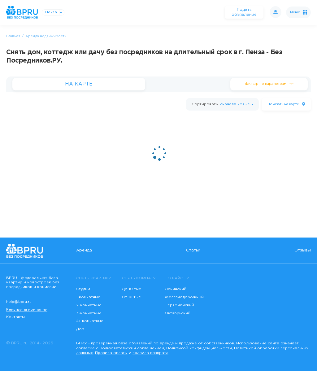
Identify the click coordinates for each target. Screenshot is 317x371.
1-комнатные (88, 297)
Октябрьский (177, 313)
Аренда (84, 250)
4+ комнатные (89, 321)
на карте (283, 104)
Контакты (15, 317)
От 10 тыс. (131, 297)
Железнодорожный (184, 297)
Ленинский (175, 289)
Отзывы (302, 250)
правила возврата (150, 353)
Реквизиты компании (26, 309)
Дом (80, 329)
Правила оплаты (111, 353)
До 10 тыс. (132, 289)
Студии (83, 289)
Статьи (193, 250)
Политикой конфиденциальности (199, 348)
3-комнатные (89, 313)
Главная (13, 36)
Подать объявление (244, 12)
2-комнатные (89, 305)
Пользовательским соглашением (131, 348)
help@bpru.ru (19, 301)
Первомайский (179, 305)
